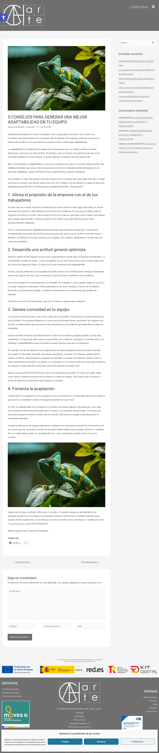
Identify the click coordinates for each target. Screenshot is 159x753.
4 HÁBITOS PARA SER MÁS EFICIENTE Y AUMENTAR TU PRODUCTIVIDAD (136, 122)
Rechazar (101, 741)
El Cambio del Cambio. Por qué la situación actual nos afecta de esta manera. (137, 148)
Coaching (137, 6)
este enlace (80, 211)
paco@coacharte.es (18, 523)
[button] (3, 17)
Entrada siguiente (90, 562)
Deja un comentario (17, 127)
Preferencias (137, 741)
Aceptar (65, 741)
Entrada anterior (22, 562)
